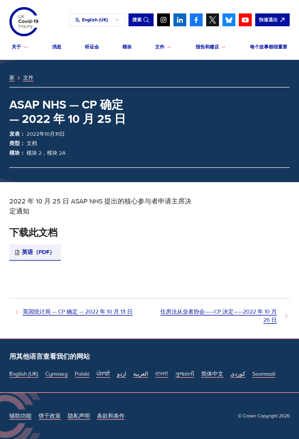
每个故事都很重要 (268, 47)
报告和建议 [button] (207, 47)
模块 (127, 47)
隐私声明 (79, 416)
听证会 (92, 47)
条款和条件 (111, 416)
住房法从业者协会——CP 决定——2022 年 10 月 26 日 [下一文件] (218, 316)
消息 (56, 47)
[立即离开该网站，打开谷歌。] (272, 19)
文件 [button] (159, 47)
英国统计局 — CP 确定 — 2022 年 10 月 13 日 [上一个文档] (78, 312)
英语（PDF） (38, 252)
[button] (97, 19)
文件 (28, 77)
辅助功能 (20, 416)
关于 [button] (16, 47)
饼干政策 (50, 416)
